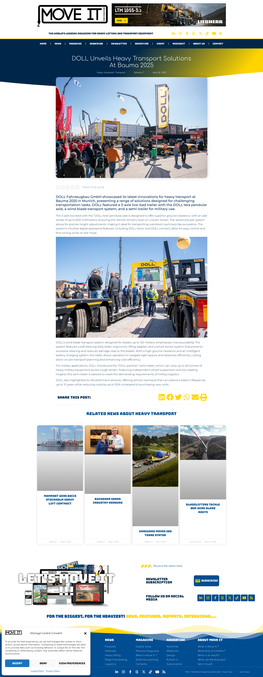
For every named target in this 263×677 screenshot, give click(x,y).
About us (199, 43)
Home (43, 43)
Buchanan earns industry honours (107, 500)
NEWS (109, 640)
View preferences (72, 663)
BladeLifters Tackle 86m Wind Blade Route (203, 508)
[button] (85, 633)
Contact (218, 43)
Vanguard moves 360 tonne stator (155, 533)
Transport (120, 72)
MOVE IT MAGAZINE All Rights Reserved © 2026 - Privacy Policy (208, 672)
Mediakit (179, 43)
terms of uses (245, 672)
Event (160, 43)
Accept (17, 663)
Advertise (142, 43)
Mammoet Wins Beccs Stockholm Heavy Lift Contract (60, 499)
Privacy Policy (53, 671)
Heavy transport (105, 72)
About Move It (210, 640)
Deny (43, 663)
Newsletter (119, 43)
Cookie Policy (37, 671)
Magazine (75, 43)
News (58, 43)
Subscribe (96, 43)
